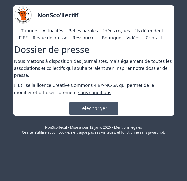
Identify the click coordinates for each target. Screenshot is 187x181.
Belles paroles (83, 31)
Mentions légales (128, 127)
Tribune (29, 31)
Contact (154, 38)
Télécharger (93, 108)
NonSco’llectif (58, 15)
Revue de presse (50, 38)
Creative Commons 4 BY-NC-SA (85, 85)
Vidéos (133, 38)
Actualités (53, 31)
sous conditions (94, 92)
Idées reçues (116, 31)
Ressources (85, 38)
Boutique (111, 38)
